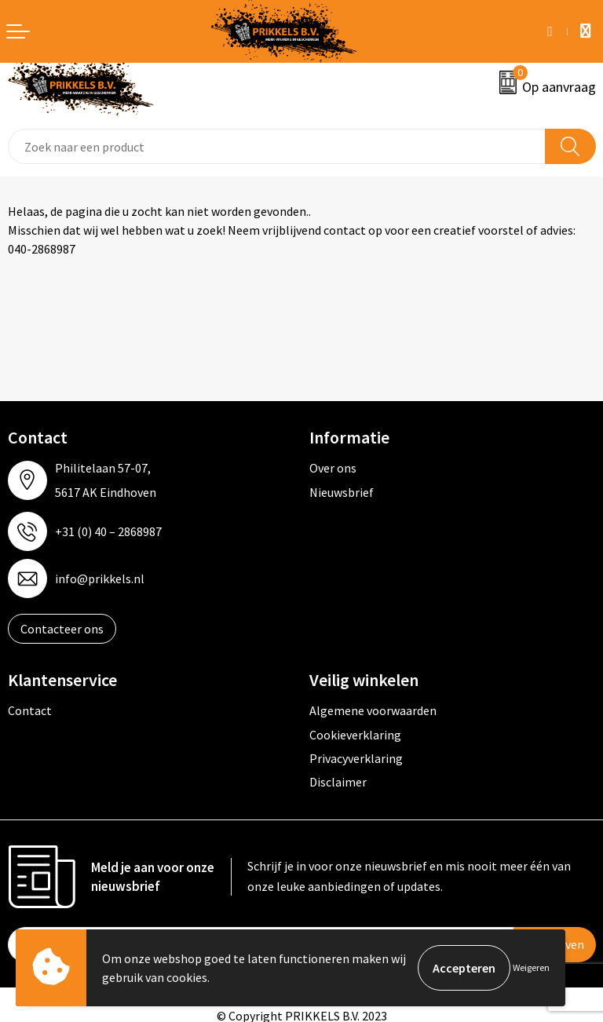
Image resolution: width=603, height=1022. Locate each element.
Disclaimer (338, 782)
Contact (30, 710)
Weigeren (531, 967)
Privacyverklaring (356, 758)
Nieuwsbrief (341, 492)
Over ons (332, 468)
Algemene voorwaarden (373, 710)
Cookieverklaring (355, 735)
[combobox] (277, 146)
